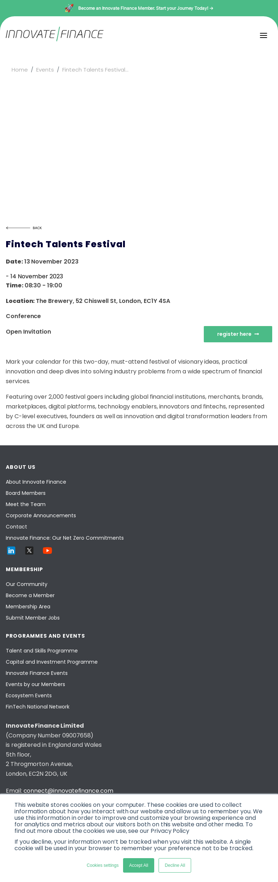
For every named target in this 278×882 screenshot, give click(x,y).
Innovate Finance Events (37, 673)
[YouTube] (47, 554)
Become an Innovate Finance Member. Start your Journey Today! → (145, 8)
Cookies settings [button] (103, 865)
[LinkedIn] (11, 554)
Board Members (26, 493)
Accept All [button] (138, 865)
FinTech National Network (38, 706)
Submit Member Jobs (33, 617)
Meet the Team (26, 504)
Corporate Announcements (41, 515)
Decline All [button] (175, 865)
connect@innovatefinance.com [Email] (68, 791)
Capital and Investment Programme (52, 661)
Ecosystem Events (29, 695)
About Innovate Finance (36, 481)
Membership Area (28, 606)
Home (20, 69)
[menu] (263, 35)
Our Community (26, 584)
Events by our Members (35, 684)
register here (238, 334)
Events (45, 69)
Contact (16, 526)
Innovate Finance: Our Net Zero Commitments (65, 537)
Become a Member (30, 595)
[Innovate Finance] (55, 39)
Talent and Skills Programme (42, 650)
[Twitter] (29, 554)
